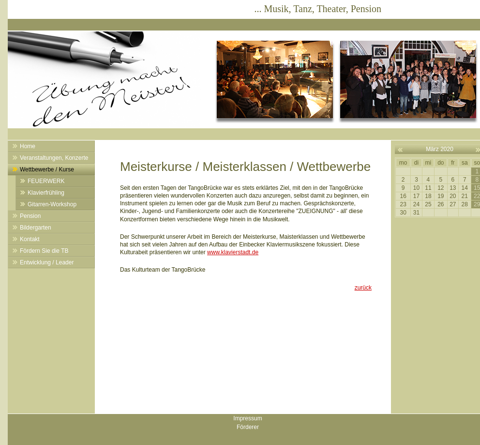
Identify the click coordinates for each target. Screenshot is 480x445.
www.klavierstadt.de (232, 252)
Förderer (248, 427)
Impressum (247, 418)
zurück (363, 287)
